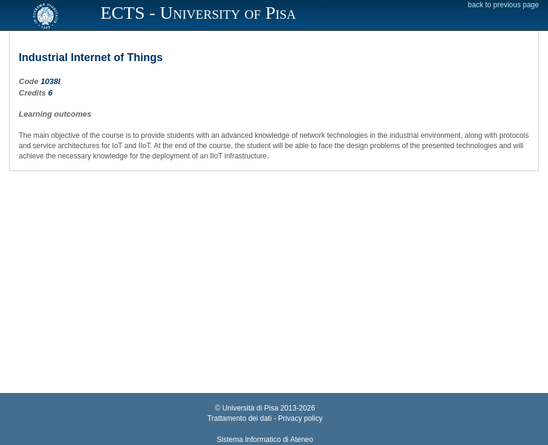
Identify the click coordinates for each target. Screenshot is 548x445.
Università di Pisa (250, 408)
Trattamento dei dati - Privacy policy (264, 418)
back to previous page (503, 5)
